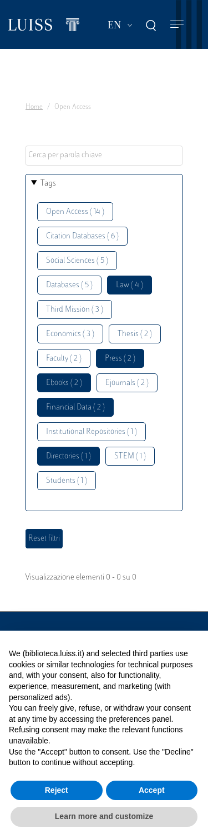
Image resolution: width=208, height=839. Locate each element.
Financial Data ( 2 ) (75, 407)
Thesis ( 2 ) (135, 334)
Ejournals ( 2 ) (127, 383)
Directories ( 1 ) (68, 456)
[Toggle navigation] (177, 25)
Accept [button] (152, 790)
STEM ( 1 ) (130, 456)
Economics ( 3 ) (70, 334)
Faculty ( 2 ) (64, 358)
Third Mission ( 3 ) (74, 310)
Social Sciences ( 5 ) (77, 261)
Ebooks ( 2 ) (64, 383)
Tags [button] (48, 183)
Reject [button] (56, 790)
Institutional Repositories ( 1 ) (91, 432)
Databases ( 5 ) (69, 285)
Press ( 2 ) (120, 358)
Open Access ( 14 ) (75, 212)
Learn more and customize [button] (104, 816)
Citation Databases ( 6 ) (82, 236)
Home (34, 107)
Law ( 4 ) (129, 285)
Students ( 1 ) (66, 481)
